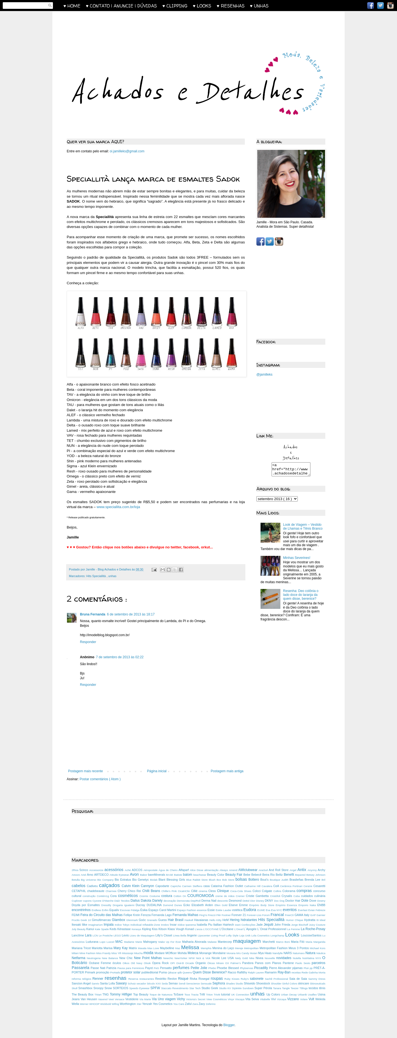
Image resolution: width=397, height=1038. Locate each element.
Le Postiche (106, 935)
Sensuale (207, 983)
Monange (206, 953)
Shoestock (263, 983)
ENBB (321, 905)
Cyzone (97, 900)
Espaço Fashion (187, 910)
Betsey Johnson (315, 874)
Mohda (182, 953)
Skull (75, 988)
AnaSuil (264, 870)
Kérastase (124, 929)
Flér (219, 915)
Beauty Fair (234, 875)
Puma (163, 972)
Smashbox (85, 988)
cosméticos (129, 895)
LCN (96, 935)
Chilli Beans (152, 891)
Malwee (213, 941)
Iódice (182, 924)
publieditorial (150, 972)
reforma (77, 978)
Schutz (132, 983)
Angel (293, 870)
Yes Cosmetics (163, 1003)
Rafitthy (242, 972)
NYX (318, 958)
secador (141, 983)
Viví (274, 999)
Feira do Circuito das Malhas (102, 915)
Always (224, 870)
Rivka (194, 978)
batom (188, 875)
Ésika (144, 910)
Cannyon (148, 886)
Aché (128, 870)
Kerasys (137, 929)
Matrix (133, 948)
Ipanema (191, 924)
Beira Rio (269, 874)
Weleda (320, 999)
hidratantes (249, 920)
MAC (119, 942)
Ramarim (271, 972)
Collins (277, 891)
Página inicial (157, 771)
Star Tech (195, 988)
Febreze (320, 910)
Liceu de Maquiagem (142, 935)
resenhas (116, 978)
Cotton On (180, 896)
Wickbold (106, 1003)
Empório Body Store (262, 905)
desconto (223, 900)
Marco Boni (283, 941)
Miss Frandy (103, 953)
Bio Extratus (123, 879)
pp (311, 968)
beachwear (200, 874)
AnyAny (313, 870)
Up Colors (273, 994)
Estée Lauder (224, 910)
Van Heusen (89, 999)
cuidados (307, 896)
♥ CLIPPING (177, 6)
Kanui (90, 929)
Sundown (248, 988)
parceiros (318, 963)
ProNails (115, 972)
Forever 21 (239, 915)
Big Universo (89, 879)
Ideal (322, 920)
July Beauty (79, 929)
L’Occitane (226, 929)
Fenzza (146, 915)
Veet (112, 999)
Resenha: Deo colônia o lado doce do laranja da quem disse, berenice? (300, 597)
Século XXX (154, 983)
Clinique (223, 891)
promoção (103, 972)
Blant (163, 879)
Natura (310, 953)
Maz (178, 948)
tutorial (226, 994)
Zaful (188, 1003)
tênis (322, 988)
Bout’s (265, 879)
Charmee (112, 891)
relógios (87, 978)
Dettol (246, 900)
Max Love (153, 948)
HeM (226, 920)
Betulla (76, 879)
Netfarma (79, 958)
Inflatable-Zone (152, 924)
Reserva (133, 978)
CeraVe (308, 886)
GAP (313, 915)
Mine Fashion (87, 953)
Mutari (254, 953)
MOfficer (171, 953)
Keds (113, 929)
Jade (260, 924)
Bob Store (228, 879)
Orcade (190, 963)
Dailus (135, 900)
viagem (171, 999)
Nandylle (277, 953)
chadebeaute (96, 891)
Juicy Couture (317, 924)
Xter (139, 1003)
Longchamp (277, 935)
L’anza (199, 929)
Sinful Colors (290, 983)
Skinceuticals (317, 983)
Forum (266, 915)
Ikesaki (77, 924)
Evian (312, 910)
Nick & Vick (204, 958)
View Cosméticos (217, 999)
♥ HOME (74, 6)
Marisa (109, 948)
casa (207, 886)
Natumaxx (299, 953)
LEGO (118, 935)
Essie (212, 910)
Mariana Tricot (82, 948)
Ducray (141, 905)
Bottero (254, 880)
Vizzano (293, 999)
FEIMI (76, 915)
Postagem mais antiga (227, 771)
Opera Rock (161, 963)
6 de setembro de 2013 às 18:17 (131, 614)
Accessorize (96, 870)
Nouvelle (270, 958)
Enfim (105, 910)
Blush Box (215, 879)
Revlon (173, 978)
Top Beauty (141, 994)
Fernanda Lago (162, 915)
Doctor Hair (293, 900)
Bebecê (256, 874)
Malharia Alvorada (195, 941)
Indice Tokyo (122, 924)
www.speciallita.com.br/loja (118, 507)
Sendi (182, 983)
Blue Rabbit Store (197, 879)
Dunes (179, 905)
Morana (231, 953)
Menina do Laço (224, 948)
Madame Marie (133, 941)
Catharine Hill (253, 886)
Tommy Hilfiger (121, 994)
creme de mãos (225, 896)
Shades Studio (235, 983)
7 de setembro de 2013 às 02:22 (120, 657)
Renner (98, 979)
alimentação (211, 870)
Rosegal (204, 978)
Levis (126, 935)
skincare (304, 983)
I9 (318, 920)
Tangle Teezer (290, 988)
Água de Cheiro (168, 870)
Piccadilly (261, 968)
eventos (290, 909)
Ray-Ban (284, 972)
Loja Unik (245, 935)
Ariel (84, 874)
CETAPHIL (79, 891)
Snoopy (98, 988)
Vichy (181, 999)
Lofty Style (232, 935)
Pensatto (166, 968)
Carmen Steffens (192, 886)
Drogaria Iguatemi (124, 905)
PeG (157, 968)
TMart (99, 994)
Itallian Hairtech (224, 924)
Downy (321, 900)
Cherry (122, 891)
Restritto (161, 978)
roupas (217, 978)
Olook (148, 963)
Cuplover (77, 900)
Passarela (81, 967)
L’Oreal (238, 929)
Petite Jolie (199, 968)
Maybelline (167, 948)
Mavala (142, 948)
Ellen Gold (221, 905)
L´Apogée (250, 929)
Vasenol (103, 999)
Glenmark (132, 920)
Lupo (103, 941)
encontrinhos (82, 910)
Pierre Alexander (281, 968)
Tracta (195, 994)
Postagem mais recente (85, 771)
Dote (305, 900)
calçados (110, 885)
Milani (75, 953)
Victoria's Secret (196, 999)
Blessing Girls (176, 879)
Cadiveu (93, 886)
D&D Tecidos (122, 900)
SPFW (156, 988)
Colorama (289, 891)
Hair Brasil (176, 920)
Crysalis (287, 896)
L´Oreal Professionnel (272, 929)
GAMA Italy (302, 915)
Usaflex (313, 994)
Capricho (176, 886)
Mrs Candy (243, 953)
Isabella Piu (205, 924)
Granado (152, 920)
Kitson (163, 929)
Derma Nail (209, 900)
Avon (135, 874)
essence (202, 910)
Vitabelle (265, 999)
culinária (319, 896)
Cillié (195, 891)
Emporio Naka (307, 905)
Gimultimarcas (102, 920)
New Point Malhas (148, 958)
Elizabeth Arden (203, 905)
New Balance (110, 958)
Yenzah (147, 1003)
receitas (296, 972)
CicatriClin (184, 891)
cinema (203, 891)
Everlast (303, 910)
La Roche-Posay (313, 929)
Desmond (236, 900)
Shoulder (276, 983)
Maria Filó (298, 941)
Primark (90, 972)
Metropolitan (251, 948)
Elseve (234, 905)
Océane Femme (100, 963)
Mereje (239, 948)
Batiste (178, 874)
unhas (112, 576)
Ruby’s (245, 978)
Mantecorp (225, 941)
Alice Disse (197, 870)
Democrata (184, 900)
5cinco (84, 870)
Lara (89, 935)
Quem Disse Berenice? (210, 972)
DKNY (269, 900)
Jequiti (269, 924)
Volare (304, 999)
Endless (97, 910)
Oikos (127, 963)
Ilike (85, 924)
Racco (232, 972)
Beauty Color (216, 874)
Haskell (189, 920)
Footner (227, 915)
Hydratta (310, 920)
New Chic (126, 958)
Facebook (370, 5)
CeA (276, 886)
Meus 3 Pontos (299, 948)
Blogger (229, 1025)
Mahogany (150, 941)
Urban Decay (289, 994)
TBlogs (304, 988)
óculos (117, 963)
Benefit (289, 875)
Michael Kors (317, 948)
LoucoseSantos (311, 935)
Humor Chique (295, 920)
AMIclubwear (248, 870)
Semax (173, 983)
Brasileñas (297, 879)
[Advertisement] (172, 26)
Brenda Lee (313, 879)
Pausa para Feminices (131, 968)
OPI (173, 963)
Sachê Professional (277, 978)
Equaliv (114, 910)
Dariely (157, 900)
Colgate (267, 891)
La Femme (294, 929)
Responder (88, 642)
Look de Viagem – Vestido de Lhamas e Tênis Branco (303, 529)
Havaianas (201, 920)
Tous (187, 994)
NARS (288, 953)
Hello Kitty (215, 920)
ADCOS (137, 870)
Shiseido (250, 983)
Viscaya (240, 999)
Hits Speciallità (96, 576)
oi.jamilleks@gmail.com (127, 151)
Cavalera (267, 886)
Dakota (146, 900)
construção (90, 896)
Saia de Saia (298, 978)
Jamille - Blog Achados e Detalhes (109, 569)
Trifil (202, 994)
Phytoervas (247, 968)
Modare (159, 953)
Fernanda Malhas (186, 915)
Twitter (380, 5)
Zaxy (202, 1003)
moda (148, 953)
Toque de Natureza (161, 994)
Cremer (241, 896)
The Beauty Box (83, 994)
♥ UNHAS (259, 6)
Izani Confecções (245, 924)
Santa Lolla (108, 983)
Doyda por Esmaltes (86, 905)
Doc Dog (279, 900)
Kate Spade (102, 929)
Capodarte (162, 886)
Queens (187, 972)
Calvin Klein (131, 886)
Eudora (250, 909)
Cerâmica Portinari (292, 886)
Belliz (280, 874)
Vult (312, 999)
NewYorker (182, 958)
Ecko (187, 905)
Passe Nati (98, 968)
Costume (155, 896)
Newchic (169, 958)
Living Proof (218, 935)
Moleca (193, 953)
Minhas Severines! (296, 560)
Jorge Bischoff (300, 924)
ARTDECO (102, 874)
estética (237, 910)
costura (167, 896)
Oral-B (180, 963)
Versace (120, 999)
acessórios (114, 869)
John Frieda (282, 924)
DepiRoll (196, 900)
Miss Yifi (116, 953)
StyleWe (237, 988)
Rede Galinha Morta (313, 972)
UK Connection (240, 994)
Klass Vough (176, 929)
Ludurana (93, 941)
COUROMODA (201, 895)
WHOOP (94, 1003)
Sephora (219, 983)
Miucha (138, 953)
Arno (90, 874)
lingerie (192, 935)
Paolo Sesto (303, 963)
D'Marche (108, 900)
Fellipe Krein (132, 915)
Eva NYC (277, 910)
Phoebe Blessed (228, 968)
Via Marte (146, 999)
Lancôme (78, 935)
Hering (235, 920)
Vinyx (231, 999)
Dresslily (106, 905)
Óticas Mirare (216, 963)
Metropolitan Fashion (273, 948)
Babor (144, 874)
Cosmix (144, 896)
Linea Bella (180, 935)
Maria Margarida (315, 941)
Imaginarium (96, 924)
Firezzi (212, 915)
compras (305, 890)
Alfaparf (184, 870)
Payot (149, 968)
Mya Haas (265, 953)
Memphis (206, 948)
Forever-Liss (254, 915)
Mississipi (128, 953)
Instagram (390, 5)
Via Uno (158, 999)
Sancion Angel (82, 983)
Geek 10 (86, 920)
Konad (190, 929)
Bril (323, 879)
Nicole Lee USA (223, 958)
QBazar (172, 972)
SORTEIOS (121, 988)
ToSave (178, 994)
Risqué (184, 979)
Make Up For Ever (170, 941)
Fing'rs (203, 915)
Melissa (191, 947)
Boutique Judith (279, 879)
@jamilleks (264, 374)
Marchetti (269, 941)
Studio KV (225, 988)
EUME (261, 910)
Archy (321, 870)
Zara (195, 1003)
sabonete (257, 979)
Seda (165, 983)
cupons (87, 900)
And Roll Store (279, 870)
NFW (192, 958)
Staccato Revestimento (175, 988)
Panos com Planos (269, 963)
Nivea (260, 958)
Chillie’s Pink (169, 891)
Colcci (257, 891)
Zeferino (211, 1003)
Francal (277, 914)
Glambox (119, 920)
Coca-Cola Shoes (241, 891)
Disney (260, 900)
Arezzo (76, 874)
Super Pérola (263, 988)
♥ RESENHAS (233, 6)
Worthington (128, 1003)
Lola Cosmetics (260, 935)
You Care (179, 1003)
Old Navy (137, 963)
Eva (268, 910)
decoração (170, 900)
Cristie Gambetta (258, 896)
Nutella (297, 958)
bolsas (241, 879)
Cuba (297, 896)
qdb (180, 972)
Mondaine (220, 953)
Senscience (193, 983)
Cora (114, 896)
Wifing (116, 1003)
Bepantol (300, 874)
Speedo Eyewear (140, 988)
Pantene (289, 963)
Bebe (247, 874)
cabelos (79, 885)
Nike (252, 958)
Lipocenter (204, 935)
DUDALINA (155, 905)
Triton (210, 994)
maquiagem (247, 941)
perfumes (182, 967)
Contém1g (103, 896)
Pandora (248, 963)
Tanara (277, 988)
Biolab (154, 879)
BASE (170, 874)
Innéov (165, 924)
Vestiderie (132, 999)
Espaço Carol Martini (162, 910)
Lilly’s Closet (164, 935)
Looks (293, 935)
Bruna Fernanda (92, 614)
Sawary (122, 983)
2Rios (75, 870)
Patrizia (111, 968)
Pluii (307, 968)
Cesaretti (319, 886)
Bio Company (106, 879)
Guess (163, 920)
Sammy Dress (316, 978)
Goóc (143, 920)
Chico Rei (135, 891)
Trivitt (217, 994)
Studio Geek (210, 988)
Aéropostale (151, 870)
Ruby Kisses (232, 978)
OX (227, 963)
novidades (284, 958)
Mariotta (98, 948)
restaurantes (147, 978)
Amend (233, 870)
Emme (244, 905)
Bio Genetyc (141, 879)
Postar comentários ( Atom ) (100, 779)
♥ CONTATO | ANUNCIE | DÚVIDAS (124, 6)
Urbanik (303, 994)
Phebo (212, 968)
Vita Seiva (252, 999)
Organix (201, 963)
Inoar (174, 924)
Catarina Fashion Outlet (227, 886)
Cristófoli (275, 896)
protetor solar (131, 972)
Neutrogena (94, 958)
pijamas (298, 968)
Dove (313, 900)
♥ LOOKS (205, 6)
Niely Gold (242, 958)
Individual (136, 924)
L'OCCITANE (211, 929)
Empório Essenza (287, 905)
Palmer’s (236, 963)
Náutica (320, 953)
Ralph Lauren (256, 972)
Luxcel (111, 941)
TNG (106, 994)
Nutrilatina (309, 958)
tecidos (314, 988)
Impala (109, 924)
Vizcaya (282, 999)
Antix (302, 869)
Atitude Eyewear (120, 874)
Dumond (168, 905)
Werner (84, 1003)
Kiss (155, 929)
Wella (76, 1003)
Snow (108, 988)
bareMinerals (157, 874)
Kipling (147, 929)
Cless (212, 891)
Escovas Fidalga (130, 910)
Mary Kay (121, 948)
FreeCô (289, 915)
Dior (253, 900)
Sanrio (96, 983)
